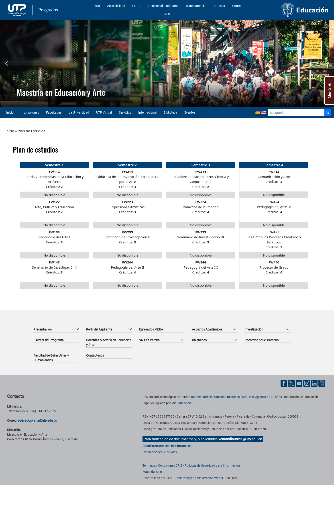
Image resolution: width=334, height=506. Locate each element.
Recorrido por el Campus (262, 340)
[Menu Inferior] (329, 90)
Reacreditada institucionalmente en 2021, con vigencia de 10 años (236, 397)
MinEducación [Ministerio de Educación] (181, 403)
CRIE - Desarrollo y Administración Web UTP (197, 478)
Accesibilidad (116, 6)
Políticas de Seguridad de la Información (212, 465)
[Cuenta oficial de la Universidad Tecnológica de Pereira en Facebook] (284, 383)
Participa (219, 6)
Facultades (53, 112)
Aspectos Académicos (207, 329)
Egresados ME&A (151, 329)
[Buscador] (327, 112)
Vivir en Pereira (149, 340)
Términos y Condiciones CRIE (162, 465)
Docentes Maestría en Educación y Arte (108, 342)
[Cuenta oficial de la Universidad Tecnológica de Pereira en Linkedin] (314, 383)
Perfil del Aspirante (99, 329)
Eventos (190, 112)
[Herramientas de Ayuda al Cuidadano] (321, 383)
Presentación (42, 329)
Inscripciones (30, 112)
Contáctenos (95, 355)
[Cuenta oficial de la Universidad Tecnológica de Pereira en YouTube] (299, 383)
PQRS (136, 6)
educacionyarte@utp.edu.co (37, 420)
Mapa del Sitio (152, 471)
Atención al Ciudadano (163, 6)
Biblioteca (170, 112)
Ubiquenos (199, 340)
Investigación (254, 329)
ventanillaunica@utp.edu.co (240, 439)
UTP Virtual (104, 112)
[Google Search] (296, 112)
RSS (167, 14)
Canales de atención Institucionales (167, 446)
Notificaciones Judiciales (160, 452)
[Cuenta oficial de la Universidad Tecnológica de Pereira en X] (292, 383)
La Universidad (79, 112)
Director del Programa (48, 340)
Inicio (96, 6)
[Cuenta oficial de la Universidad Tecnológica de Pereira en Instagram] (307, 383)
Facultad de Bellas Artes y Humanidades (51, 358)
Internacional (147, 112)
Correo (237, 6)
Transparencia (196, 6)
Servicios (125, 112)
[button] (6, 63)
